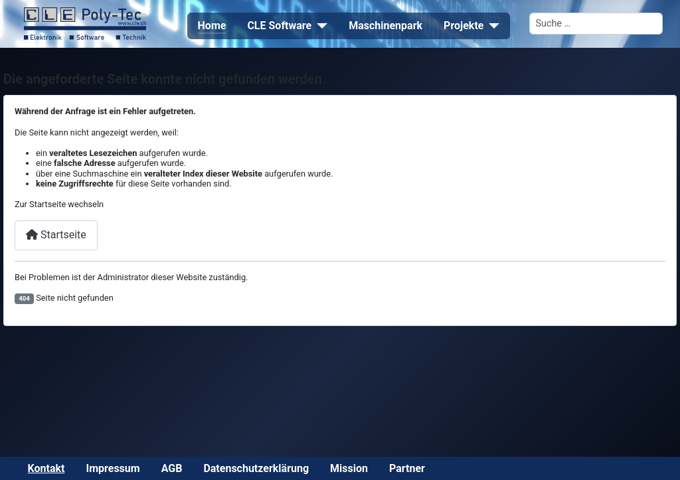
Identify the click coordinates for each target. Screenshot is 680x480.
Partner (407, 468)
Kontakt (46, 468)
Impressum (113, 468)
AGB (172, 468)
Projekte (463, 25)
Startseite (56, 234)
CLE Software (279, 25)
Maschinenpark (385, 25)
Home (212, 25)
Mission (349, 468)
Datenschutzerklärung (256, 468)
